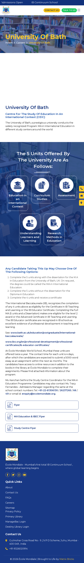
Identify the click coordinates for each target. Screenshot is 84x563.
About (9, 487)
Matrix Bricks (66, 559)
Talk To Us (69, 10)
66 (74, 390)
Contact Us (52, 10)
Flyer (17, 405)
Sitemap (10, 508)
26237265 (65, 390)
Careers (21, 42)
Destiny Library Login (17, 527)
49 (7, 393)
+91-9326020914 (18, 548)
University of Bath (39, 42)
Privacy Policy (13, 511)
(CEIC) (40, 117)
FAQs (8, 498)
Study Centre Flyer (25, 428)
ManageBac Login (15, 522)
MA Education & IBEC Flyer (29, 416)
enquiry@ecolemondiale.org (38, 393)
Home (10, 42)
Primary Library (14, 517)
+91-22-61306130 (48, 390)
